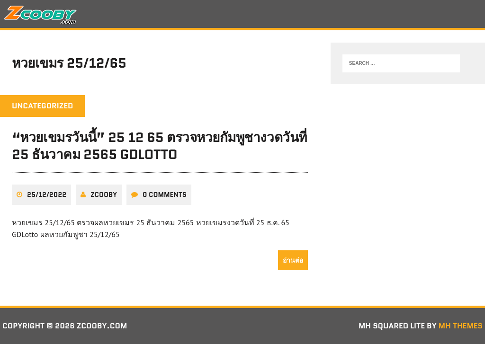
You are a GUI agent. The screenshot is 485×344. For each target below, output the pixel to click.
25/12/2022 (46, 194)
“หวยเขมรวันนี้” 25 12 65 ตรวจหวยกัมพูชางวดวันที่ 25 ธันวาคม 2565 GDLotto (159, 146)
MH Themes (461, 325)
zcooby (103, 194)
